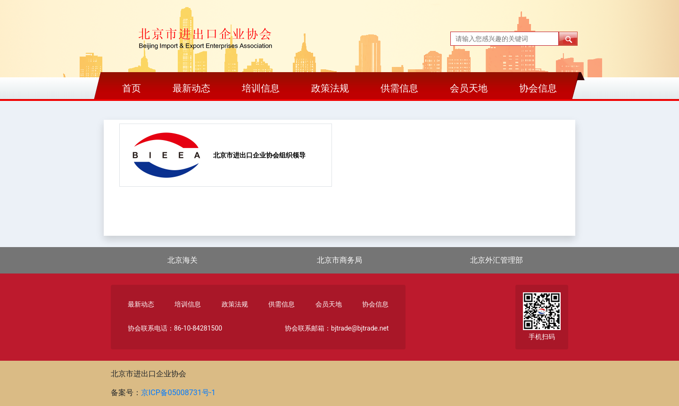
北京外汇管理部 (496, 260)
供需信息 (399, 88)
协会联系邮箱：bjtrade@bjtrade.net (337, 328)
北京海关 (182, 260)
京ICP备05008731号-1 (178, 392)
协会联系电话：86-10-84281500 (175, 328)
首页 (131, 88)
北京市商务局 (339, 260)
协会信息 (538, 88)
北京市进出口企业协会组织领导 (259, 155)
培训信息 (261, 88)
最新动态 (191, 88)
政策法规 (330, 88)
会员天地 (469, 88)
